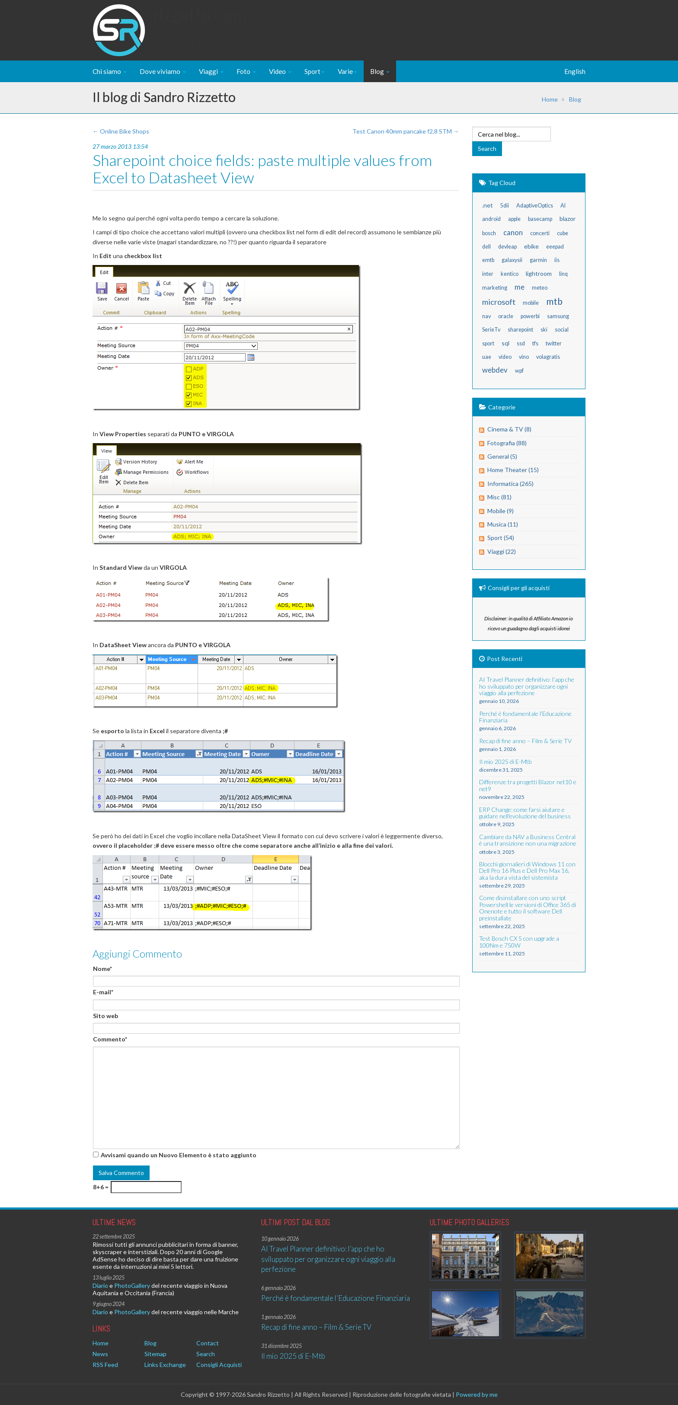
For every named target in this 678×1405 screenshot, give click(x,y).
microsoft (498, 302)
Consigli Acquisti (219, 1364)
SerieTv (491, 329)
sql (505, 343)
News (100, 1353)
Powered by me (477, 1394)
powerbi (530, 316)
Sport (314, 71)
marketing (494, 287)
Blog (380, 71)
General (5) (502, 456)
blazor (568, 218)
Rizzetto (200, 23)
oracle (505, 316)
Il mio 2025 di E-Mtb (293, 1355)
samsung (558, 316)
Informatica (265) (510, 483)
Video (280, 71)
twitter (554, 343)
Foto (246, 71)
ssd (521, 343)
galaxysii (512, 260)
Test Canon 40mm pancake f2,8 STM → (405, 131)
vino (524, 357)
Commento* (110, 1039)
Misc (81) (499, 497)
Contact (207, 1343)
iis (557, 260)
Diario (100, 1285)
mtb (554, 301)
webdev (495, 369)
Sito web (105, 1015)
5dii (504, 205)
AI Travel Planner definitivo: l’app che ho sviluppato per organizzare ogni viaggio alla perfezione (328, 1259)
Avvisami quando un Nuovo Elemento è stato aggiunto (178, 1155)
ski (543, 329)
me (519, 286)
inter (487, 274)
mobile (531, 303)
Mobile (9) (500, 510)
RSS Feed (105, 1364)
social (562, 329)
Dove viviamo (163, 71)
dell (486, 246)
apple (514, 219)
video (505, 357)
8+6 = (101, 1187)
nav (486, 316)
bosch (489, 233)
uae (486, 357)
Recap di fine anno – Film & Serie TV (316, 1327)
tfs (535, 343)
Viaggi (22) (501, 551)
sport (488, 343)
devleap (507, 246)
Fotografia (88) (507, 443)
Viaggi (211, 71)
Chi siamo (110, 71)
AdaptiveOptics (534, 205)
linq (563, 274)
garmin (538, 260)
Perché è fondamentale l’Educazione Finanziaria (335, 1298)
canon (513, 232)
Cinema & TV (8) (509, 429)
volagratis (548, 357)
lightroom (539, 273)
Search (205, 1353)
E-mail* (103, 992)
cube (562, 233)
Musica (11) (502, 524)
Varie (347, 71)
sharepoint (520, 329)
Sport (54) (500, 537)
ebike (531, 246)
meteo (539, 287)
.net (487, 205)
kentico (509, 274)
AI (563, 205)
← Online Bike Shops (121, 131)
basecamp (540, 219)
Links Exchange (165, 1364)
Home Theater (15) (513, 469)
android (491, 219)
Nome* (102, 968)
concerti (540, 233)
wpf (519, 370)
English (574, 71)
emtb (488, 260)
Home (550, 99)
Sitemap (155, 1353)
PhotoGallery (132, 1285)
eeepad (555, 246)
